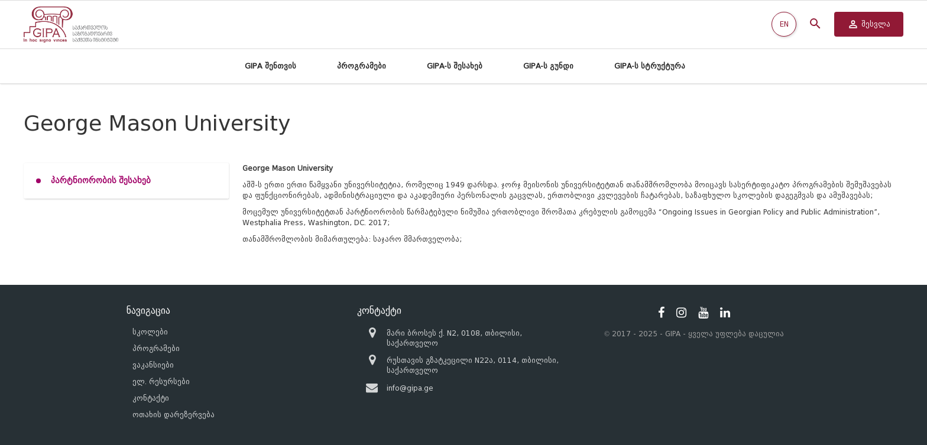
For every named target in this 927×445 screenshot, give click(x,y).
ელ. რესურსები (161, 381)
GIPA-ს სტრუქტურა (649, 66)
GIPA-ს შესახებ (454, 66)
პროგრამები (361, 66)
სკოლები (150, 331)
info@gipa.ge (410, 388)
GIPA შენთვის (270, 66)
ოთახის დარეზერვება (173, 414)
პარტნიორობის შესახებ (101, 181)
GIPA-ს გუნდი (548, 66)
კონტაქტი (150, 398)
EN (784, 24)
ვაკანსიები (153, 364)
